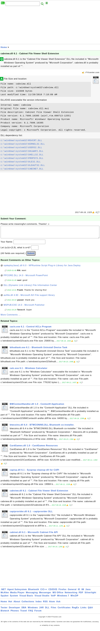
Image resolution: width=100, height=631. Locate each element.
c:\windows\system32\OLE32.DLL (21, 161)
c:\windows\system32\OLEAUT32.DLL (23, 165)
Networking (71, 595)
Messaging (32, 595)
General (72, 592)
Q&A (90, 610)
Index (39, 604)
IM (83, 592)
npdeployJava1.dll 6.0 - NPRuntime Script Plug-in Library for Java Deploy (42, 268)
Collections (28, 604)
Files (53, 610)
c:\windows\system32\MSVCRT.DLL (21, 140)
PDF (81, 595)
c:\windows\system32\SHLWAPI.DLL (22, 151)
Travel (23, 613)
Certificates (64, 610)
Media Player (17, 595)
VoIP (53, 598)
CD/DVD (52, 592)
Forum (38, 613)
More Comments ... (11, 317)
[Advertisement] (50, 25)
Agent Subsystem (17, 592)
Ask (58, 604)
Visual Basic (26, 598)
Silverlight (90, 595)
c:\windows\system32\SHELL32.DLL (22, 154)
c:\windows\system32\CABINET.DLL (22, 168)
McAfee (5, 595)
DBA (23, 610)
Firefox (62, 592)
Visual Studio (42, 598)
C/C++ (43, 592)
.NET (3, 592)
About (17, 604)
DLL (47, 610)
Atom (52, 604)
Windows (33, 610)
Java (88, 592)
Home (4, 47)
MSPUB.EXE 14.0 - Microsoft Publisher (24, 307)
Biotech (5, 613)
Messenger (45, 595)
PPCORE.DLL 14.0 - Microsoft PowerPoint (26, 278)
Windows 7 (63, 598)
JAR (41, 610)
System (14, 598)
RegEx (75, 610)
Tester (4, 610)
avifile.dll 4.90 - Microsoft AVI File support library (29, 298)
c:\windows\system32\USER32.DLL (21, 147)
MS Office (58, 595)
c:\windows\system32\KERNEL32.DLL (23, 144)
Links (83, 610)
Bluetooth (33, 592)
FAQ (30, 613)
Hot (10, 604)
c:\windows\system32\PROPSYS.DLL (22, 158)
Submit (30, 256)
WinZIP (74, 598)
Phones (15, 613)
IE (79, 592)
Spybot (4, 598)
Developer (14, 610)
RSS (45, 604)
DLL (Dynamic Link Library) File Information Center (30, 288)
